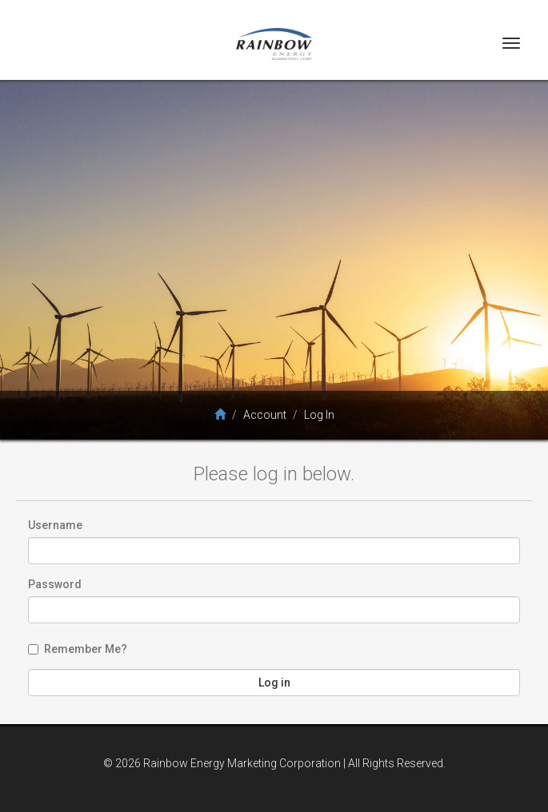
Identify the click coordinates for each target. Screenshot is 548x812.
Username (55, 525)
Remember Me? (77, 649)
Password (55, 584)
